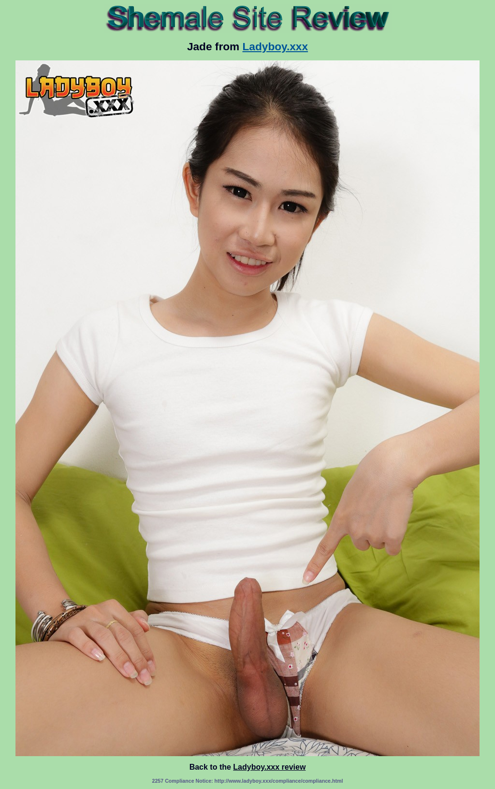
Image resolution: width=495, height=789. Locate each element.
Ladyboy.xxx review (269, 767)
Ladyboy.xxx (275, 46)
